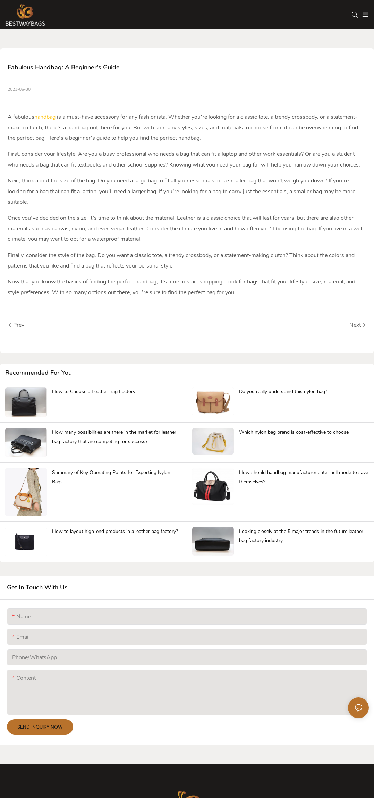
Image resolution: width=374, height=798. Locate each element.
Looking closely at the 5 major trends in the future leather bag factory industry (301, 536)
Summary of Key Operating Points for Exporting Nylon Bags (111, 477)
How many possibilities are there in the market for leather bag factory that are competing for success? (114, 437)
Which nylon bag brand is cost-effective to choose (294, 432)
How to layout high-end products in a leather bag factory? (115, 531)
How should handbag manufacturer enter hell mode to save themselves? (303, 477)
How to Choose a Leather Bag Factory (93, 391)
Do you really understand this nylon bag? (283, 391)
